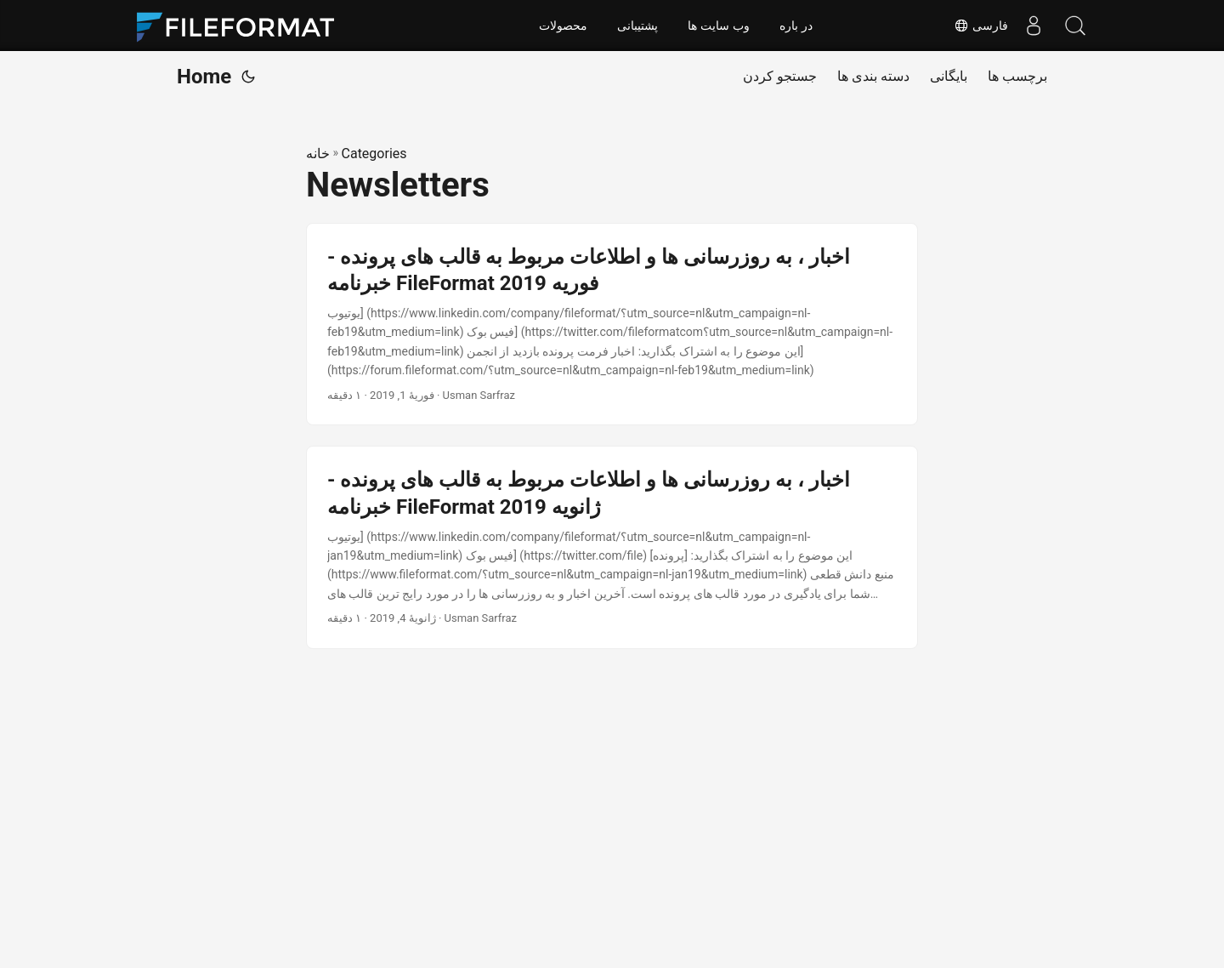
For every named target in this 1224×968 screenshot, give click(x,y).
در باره (796, 25)
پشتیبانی (637, 25)
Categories (374, 153)
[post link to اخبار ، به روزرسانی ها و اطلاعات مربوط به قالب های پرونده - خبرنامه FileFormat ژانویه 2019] (612, 547)
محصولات (563, 25)
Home (204, 76)
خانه (318, 153)
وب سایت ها (719, 25)
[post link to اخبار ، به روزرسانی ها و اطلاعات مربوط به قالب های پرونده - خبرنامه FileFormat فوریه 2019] (612, 324)
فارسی (980, 25)
